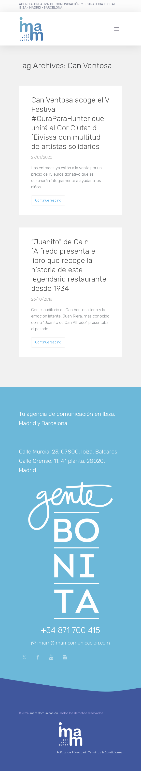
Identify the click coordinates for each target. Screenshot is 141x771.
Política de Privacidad (71, 752)
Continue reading (48, 200)
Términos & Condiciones (105, 752)
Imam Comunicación (43, 713)
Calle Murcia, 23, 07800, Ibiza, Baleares (68, 451)
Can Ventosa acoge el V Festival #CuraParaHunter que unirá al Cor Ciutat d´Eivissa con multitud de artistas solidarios (70, 123)
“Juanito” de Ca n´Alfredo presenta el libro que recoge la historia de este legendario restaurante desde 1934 (68, 265)
